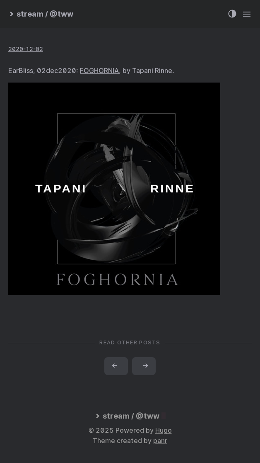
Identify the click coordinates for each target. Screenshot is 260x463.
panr (160, 441)
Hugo (163, 430)
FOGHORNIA (99, 71)
